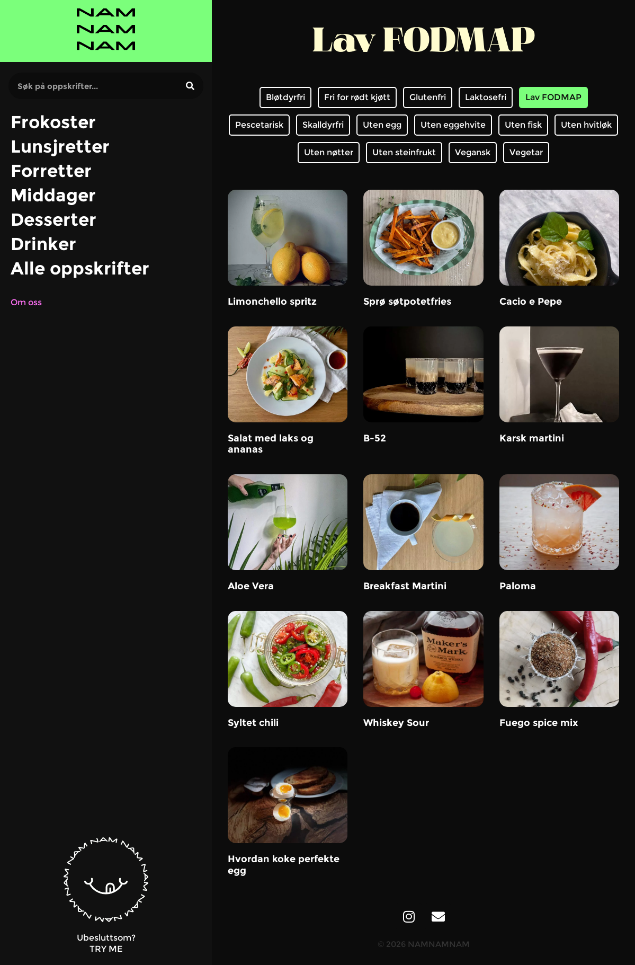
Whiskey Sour (396, 723)
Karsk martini (531, 438)
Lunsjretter (60, 146)
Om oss (26, 302)
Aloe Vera (251, 586)
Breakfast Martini (404, 586)
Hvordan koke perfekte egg (283, 865)
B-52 (374, 438)
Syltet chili (253, 723)
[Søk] (190, 86)
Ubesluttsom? (106, 938)
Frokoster (53, 121)
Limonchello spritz (272, 301)
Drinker (43, 243)
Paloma (517, 586)
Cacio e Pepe (530, 301)
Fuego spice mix (538, 723)
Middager (53, 195)
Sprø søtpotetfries (407, 301)
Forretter (51, 170)
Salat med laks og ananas (271, 444)
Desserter (53, 219)
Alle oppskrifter (80, 268)
